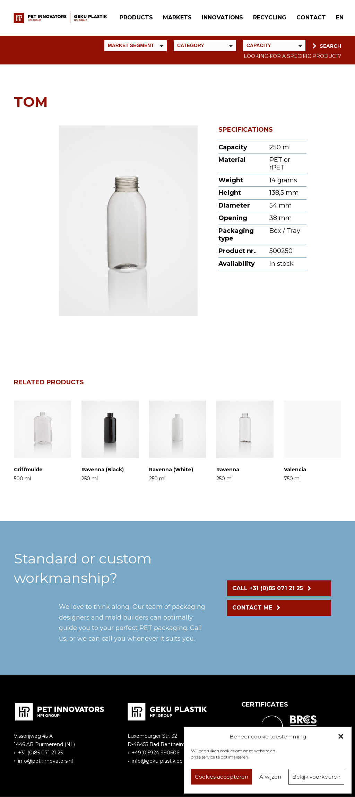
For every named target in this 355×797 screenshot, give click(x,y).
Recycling (269, 18)
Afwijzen (270, 776)
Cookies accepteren (221, 776)
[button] (340, 736)
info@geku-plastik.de (157, 761)
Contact (311, 18)
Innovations (222, 18)
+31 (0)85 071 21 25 (40, 753)
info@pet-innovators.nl (45, 761)
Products (136, 18)
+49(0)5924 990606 (155, 753)
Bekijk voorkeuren (316, 776)
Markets (177, 18)
